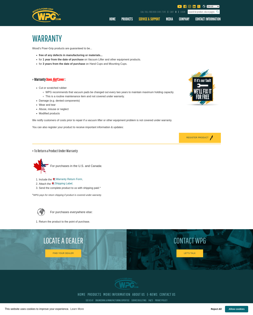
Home (112, 19)
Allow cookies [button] (237, 309)
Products (127, 19)
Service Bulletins (138, 300)
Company (184, 19)
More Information (116, 294)
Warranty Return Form (69, 179)
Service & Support (149, 19)
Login (182, 11)
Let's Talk (190, 253)
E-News (152, 294)
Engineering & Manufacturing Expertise (112, 300)
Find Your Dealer (63, 253)
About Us (138, 294)
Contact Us (167, 294)
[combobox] (204, 12)
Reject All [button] (216, 309)
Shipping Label (63, 183)
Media (169, 19)
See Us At (89, 300)
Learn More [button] (77, 309)
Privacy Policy (161, 300)
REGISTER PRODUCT (199, 138)
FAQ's (150, 300)
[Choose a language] (213, 6)
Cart (173, 11)
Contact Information (208, 19)
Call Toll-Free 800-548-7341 (153, 11)
